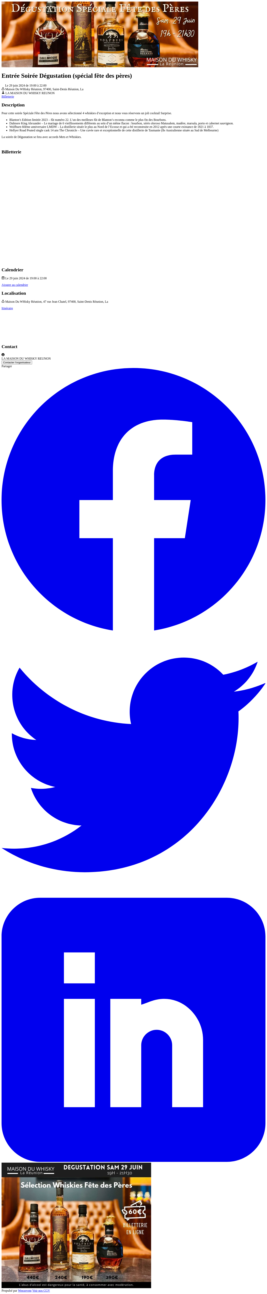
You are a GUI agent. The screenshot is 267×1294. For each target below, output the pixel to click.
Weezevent (25, 1290)
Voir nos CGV (41, 1290)
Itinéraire (7, 308)
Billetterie (8, 96)
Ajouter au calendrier (15, 285)
